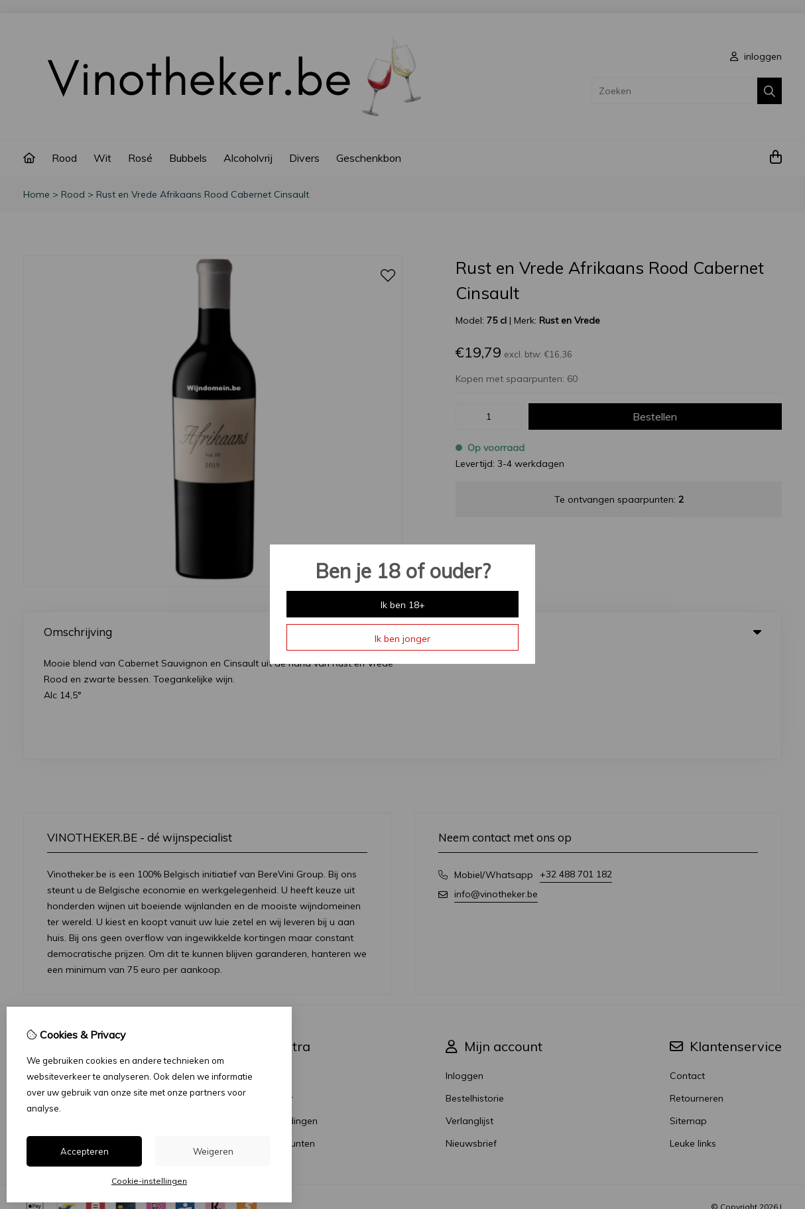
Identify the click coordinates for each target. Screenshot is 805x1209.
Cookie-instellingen (149, 1181)
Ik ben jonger (402, 639)
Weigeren (213, 1151)
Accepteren (84, 1151)
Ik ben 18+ (403, 605)
